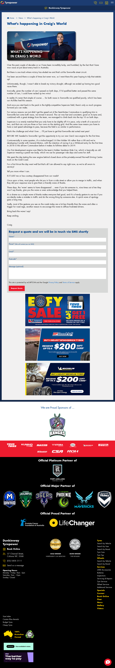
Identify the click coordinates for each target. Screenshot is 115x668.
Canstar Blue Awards (11, 619)
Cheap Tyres (7, 625)
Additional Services (104, 587)
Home (10, 18)
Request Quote (16, 288)
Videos (100, 608)
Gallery (100, 605)
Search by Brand (103, 549)
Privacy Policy (54, 282)
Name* (11, 236)
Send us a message (15, 565)
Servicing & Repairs (104, 578)
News (100, 602)
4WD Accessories (104, 570)
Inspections (101, 576)
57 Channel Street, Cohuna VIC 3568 (15, 555)
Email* (11, 251)
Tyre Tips (100, 555)
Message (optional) (16, 266)
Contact (100, 593)
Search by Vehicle (104, 543)
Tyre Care (101, 552)
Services (101, 567)
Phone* (21, 244)
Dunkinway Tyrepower (57, 8)
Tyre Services (102, 581)
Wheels (100, 558)
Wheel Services (103, 584)
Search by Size (103, 546)
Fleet (99, 599)
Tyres (99, 540)
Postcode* (13, 259)
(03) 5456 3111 (14, 561)
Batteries (100, 573)
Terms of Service (69, 282)
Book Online (103, 596)
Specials (101, 590)
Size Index (7, 616)
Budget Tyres (7, 622)
